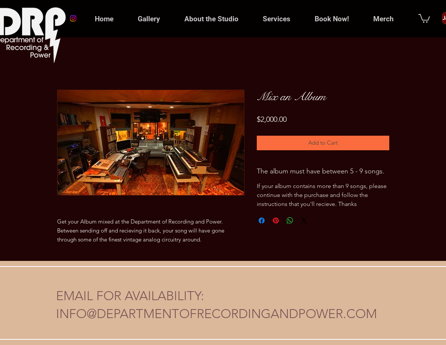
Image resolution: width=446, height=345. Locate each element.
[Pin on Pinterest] (275, 220)
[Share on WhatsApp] (290, 220)
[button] (211, 19)
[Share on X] (304, 220)
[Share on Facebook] (261, 220)
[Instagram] (73, 18)
